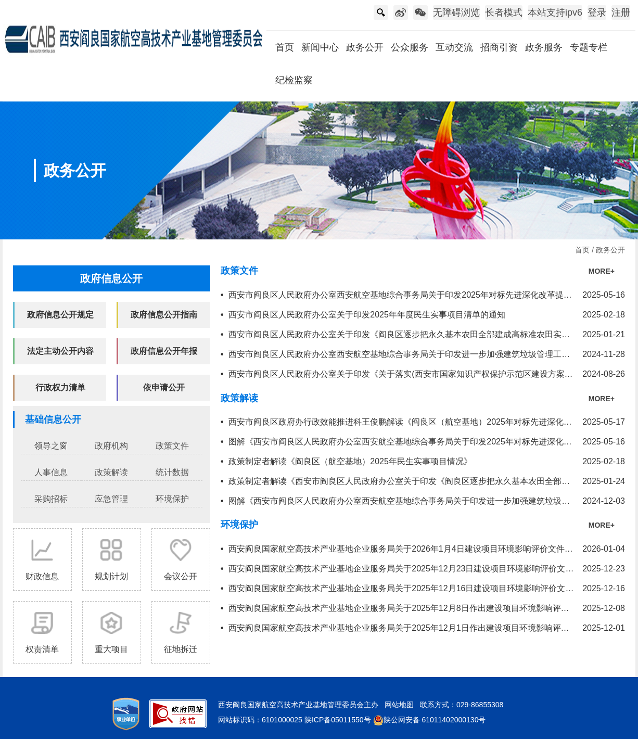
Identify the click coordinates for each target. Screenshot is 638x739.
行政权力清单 (60, 387)
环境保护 (172, 498)
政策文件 (172, 445)
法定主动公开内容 (60, 351)
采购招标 (51, 498)
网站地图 (399, 704)
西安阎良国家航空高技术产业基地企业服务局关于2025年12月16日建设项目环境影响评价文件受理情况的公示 (430, 588)
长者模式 (503, 12)
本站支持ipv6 (555, 12)
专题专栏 (588, 47)
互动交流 (454, 47)
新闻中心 (320, 47)
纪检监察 (294, 80)
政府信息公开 (111, 278)
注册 (620, 12)
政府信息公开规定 (60, 314)
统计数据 (172, 472)
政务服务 (544, 47)
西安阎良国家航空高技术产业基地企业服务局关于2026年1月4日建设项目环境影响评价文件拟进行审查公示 (425, 548)
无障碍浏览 (456, 12)
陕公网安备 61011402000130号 (429, 720)
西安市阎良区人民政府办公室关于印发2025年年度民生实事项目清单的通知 (366, 314)
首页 (284, 47)
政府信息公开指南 (164, 314)
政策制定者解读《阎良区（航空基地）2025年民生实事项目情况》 (350, 461)
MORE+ (602, 271)
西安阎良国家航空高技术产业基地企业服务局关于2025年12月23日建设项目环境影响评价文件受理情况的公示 (430, 568)
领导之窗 (51, 445)
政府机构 (111, 445)
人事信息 (51, 472)
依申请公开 (164, 387)
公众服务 (409, 47)
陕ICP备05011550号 (337, 720)
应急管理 (111, 498)
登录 (597, 12)
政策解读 (111, 472)
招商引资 (499, 47)
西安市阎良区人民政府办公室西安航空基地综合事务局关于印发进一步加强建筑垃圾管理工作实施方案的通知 (428, 354)
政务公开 (365, 47)
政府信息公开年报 (164, 351)
